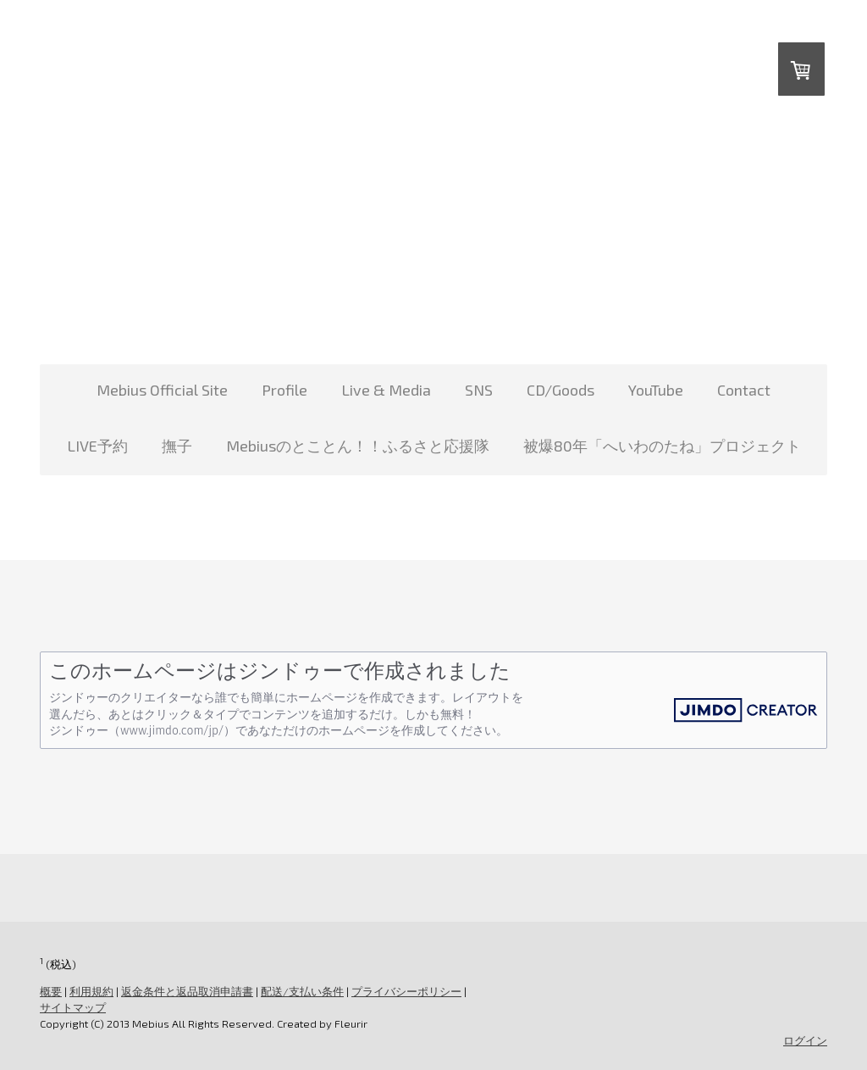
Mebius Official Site (162, 389)
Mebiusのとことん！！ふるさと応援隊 (357, 445)
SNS (479, 389)
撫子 (177, 445)
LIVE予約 (97, 445)
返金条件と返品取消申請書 (187, 991)
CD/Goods (560, 389)
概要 (51, 991)
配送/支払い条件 (302, 991)
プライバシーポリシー (406, 991)
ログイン (805, 1040)
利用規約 (91, 991)
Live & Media (386, 389)
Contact (743, 389)
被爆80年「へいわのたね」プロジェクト (662, 445)
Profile (284, 389)
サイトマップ (73, 1007)
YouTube (655, 389)
